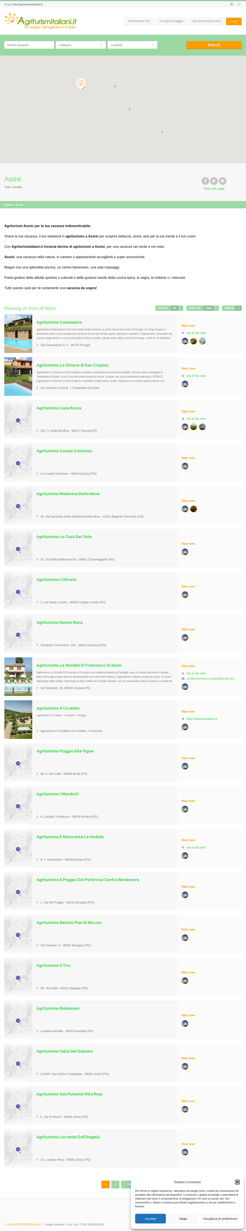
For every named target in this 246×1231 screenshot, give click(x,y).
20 (174, 308)
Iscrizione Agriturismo (207, 21)
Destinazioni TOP (139, 21)
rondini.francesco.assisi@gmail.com (210, 678)
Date (208, 308)
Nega (183, 1218)
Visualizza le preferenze (220, 1218)
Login (233, 21)
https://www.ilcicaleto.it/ (201, 719)
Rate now (188, 325)
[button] (237, 1182)
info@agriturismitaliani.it (27, 4)
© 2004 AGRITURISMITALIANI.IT (23, 1224)
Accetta (150, 1218)
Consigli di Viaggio (171, 21)
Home (8, 204)
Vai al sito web (196, 333)
